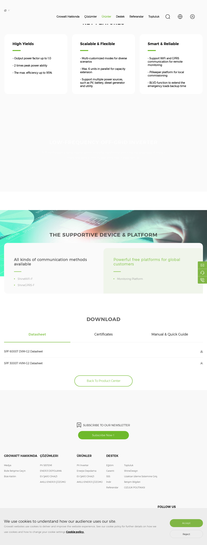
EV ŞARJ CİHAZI (48, 476)
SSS (108, 476)
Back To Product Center (103, 381)
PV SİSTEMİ (46, 465)
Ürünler (106, 16)
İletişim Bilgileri (132, 482)
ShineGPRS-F (26, 291)
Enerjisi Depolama (86, 470)
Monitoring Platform (130, 285)
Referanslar (136, 16)
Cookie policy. (75, 532)
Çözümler (90, 16)
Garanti (110, 470)
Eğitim (110, 465)
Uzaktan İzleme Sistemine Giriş (140, 476)
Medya (7, 465)
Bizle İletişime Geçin (15, 470)
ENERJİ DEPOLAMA (51, 470)
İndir (108, 482)
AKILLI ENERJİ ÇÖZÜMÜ (53, 482)
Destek (120, 16)
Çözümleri (49, 456)
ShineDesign (131, 470)
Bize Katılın (10, 476)
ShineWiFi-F (26, 285)
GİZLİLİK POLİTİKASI (134, 487)
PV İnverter (82, 465)
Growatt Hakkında (68, 16)
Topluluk (153, 16)
